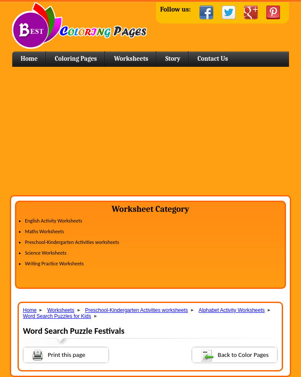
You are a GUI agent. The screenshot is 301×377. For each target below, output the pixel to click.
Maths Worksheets (44, 232)
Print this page (54, 354)
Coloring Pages (76, 58)
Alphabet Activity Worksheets (232, 310)
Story (172, 58)
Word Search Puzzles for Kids (57, 316)
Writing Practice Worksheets (54, 264)
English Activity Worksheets (53, 221)
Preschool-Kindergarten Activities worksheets (72, 242)
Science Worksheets (45, 253)
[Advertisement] (150, 131)
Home (79, 25)
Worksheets (131, 58)
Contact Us (212, 58)
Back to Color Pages (230, 354)
